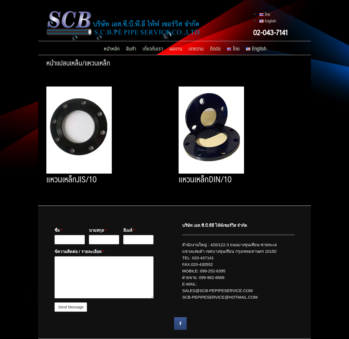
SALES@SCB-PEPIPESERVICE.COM (218, 290)
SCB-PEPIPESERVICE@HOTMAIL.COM (220, 297)
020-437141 (203, 257)
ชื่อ (58, 230)
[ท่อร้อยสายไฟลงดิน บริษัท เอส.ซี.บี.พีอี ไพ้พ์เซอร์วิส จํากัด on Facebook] (180, 323)
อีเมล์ (129, 230)
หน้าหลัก (112, 48)
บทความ (196, 48)
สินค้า (131, 48)
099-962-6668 (211, 277)
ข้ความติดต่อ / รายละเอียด (79, 251)
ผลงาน (175, 48)
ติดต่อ (215, 48)
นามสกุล (98, 230)
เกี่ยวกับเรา (153, 48)
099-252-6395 (212, 271)
